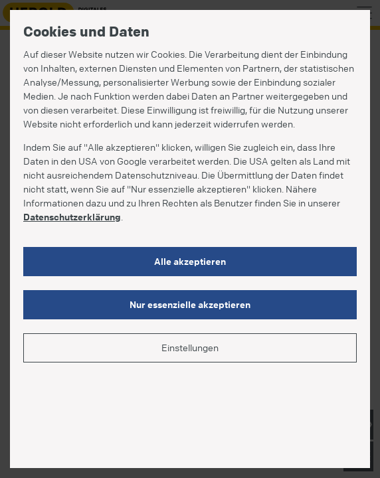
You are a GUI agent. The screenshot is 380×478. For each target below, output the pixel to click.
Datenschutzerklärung (72, 216)
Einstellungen (190, 347)
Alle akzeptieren (190, 261)
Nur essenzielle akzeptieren (190, 304)
